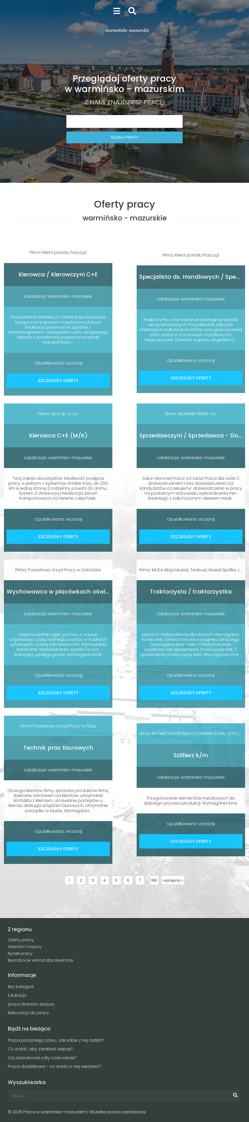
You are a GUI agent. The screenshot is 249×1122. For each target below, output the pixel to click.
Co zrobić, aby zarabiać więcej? (40, 1049)
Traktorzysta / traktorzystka (191, 592)
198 (154, 880)
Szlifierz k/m (190, 755)
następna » (173, 880)
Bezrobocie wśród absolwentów (40, 960)
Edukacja (17, 995)
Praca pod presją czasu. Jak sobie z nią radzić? (56, 1040)
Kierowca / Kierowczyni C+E (58, 274)
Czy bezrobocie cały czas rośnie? (42, 1058)
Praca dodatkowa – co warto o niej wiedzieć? (54, 1066)
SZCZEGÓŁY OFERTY (58, 381)
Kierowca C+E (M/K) (58, 435)
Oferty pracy (21, 940)
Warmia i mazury (25, 947)
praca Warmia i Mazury (31, 1004)
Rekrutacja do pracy (28, 1013)
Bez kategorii (20, 987)
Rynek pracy (20, 953)
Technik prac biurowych (58, 748)
